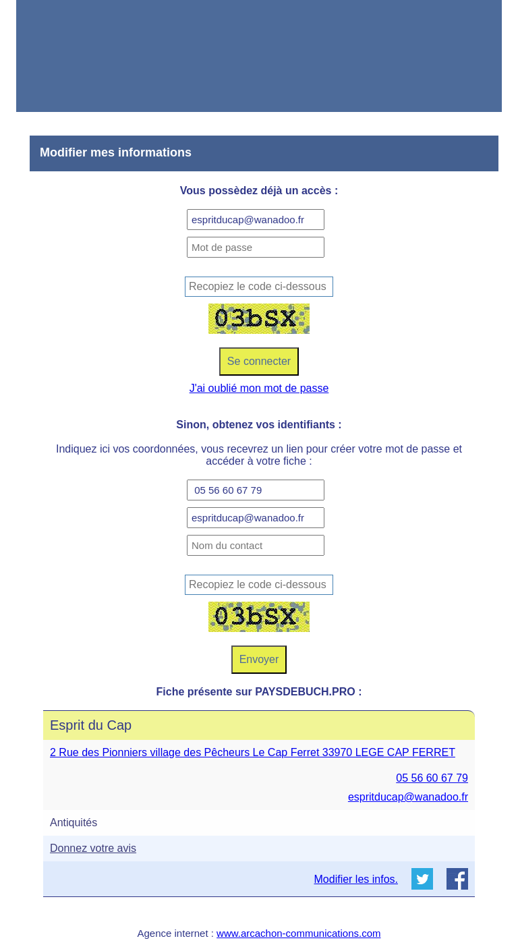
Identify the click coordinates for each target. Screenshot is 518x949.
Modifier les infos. (356, 879)
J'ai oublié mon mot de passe (259, 388)
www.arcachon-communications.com (298, 933)
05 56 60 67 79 (432, 778)
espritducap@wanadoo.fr (408, 797)
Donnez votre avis (93, 848)
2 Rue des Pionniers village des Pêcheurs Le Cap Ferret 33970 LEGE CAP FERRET (252, 752)
